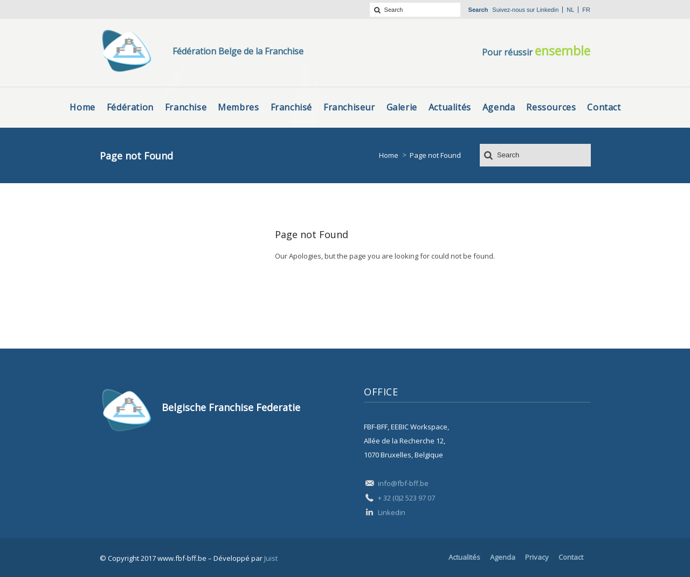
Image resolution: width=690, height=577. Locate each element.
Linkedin (547, 9)
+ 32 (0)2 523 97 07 (406, 498)
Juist (271, 558)
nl (570, 9)
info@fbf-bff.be (403, 483)
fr (586, 9)
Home (388, 155)
